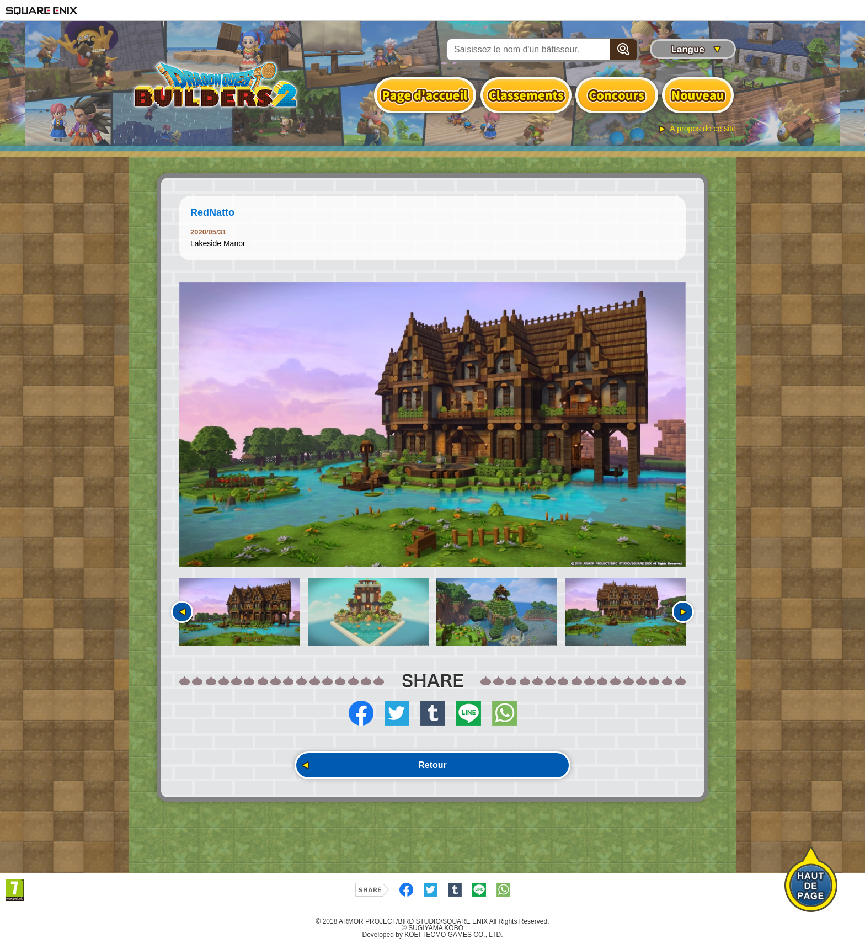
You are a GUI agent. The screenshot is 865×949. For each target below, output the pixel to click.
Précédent (182, 612)
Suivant (683, 612)
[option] (432, 424)
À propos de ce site (703, 128)
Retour (432, 765)
